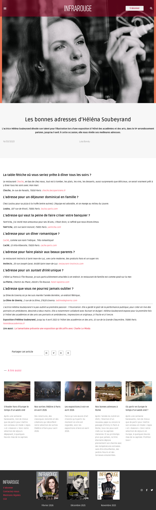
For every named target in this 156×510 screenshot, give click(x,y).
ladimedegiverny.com (66, 300)
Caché (6, 240)
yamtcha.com (54, 227)
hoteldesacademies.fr (13, 323)
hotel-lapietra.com (60, 282)
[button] (5, 8)
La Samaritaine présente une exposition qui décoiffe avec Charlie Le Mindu (52, 328)
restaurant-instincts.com (70, 263)
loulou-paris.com (49, 208)
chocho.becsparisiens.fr (53, 190)
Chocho (20, 181)
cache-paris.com (48, 245)
